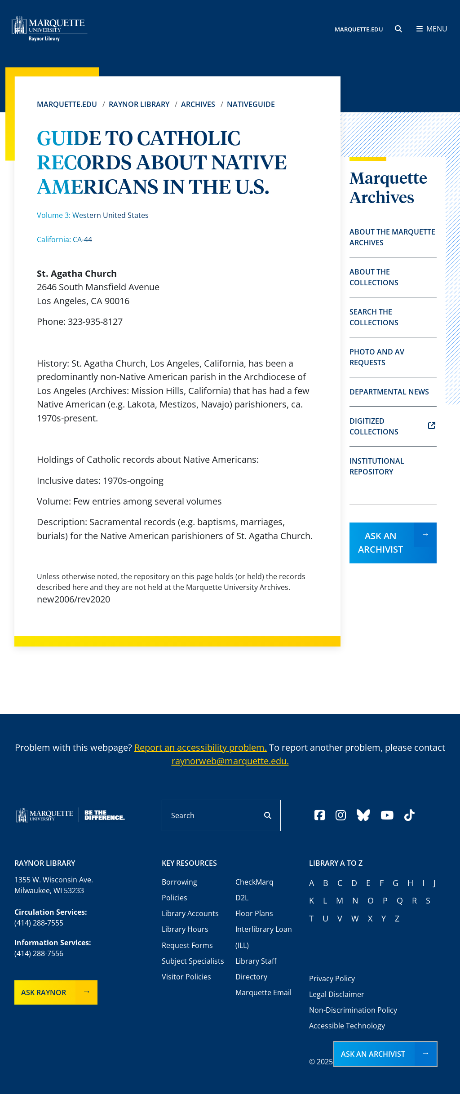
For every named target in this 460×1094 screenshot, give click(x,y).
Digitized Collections (392, 426)
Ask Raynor (43, 992)
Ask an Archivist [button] (373, 1054)
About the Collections (373, 277)
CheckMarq (254, 882)
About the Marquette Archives (392, 237)
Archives (198, 104)
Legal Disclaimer (336, 994)
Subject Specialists (193, 961)
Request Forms (187, 945)
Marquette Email (263, 992)
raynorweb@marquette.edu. (230, 761)
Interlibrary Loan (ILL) (263, 937)
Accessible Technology (347, 1026)
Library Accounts (190, 913)
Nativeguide (251, 104)
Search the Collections (373, 317)
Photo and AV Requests (376, 357)
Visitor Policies (186, 977)
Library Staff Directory (256, 969)
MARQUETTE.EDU (359, 29)
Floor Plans (254, 913)
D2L (241, 898)
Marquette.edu (67, 104)
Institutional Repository (376, 466)
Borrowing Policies (179, 890)
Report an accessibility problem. (200, 747)
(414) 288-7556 (38, 953)
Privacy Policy (332, 978)
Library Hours (185, 929)
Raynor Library (139, 104)
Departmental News (389, 392)
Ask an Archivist (380, 542)
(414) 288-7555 (38, 923)
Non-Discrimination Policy (353, 1010)
